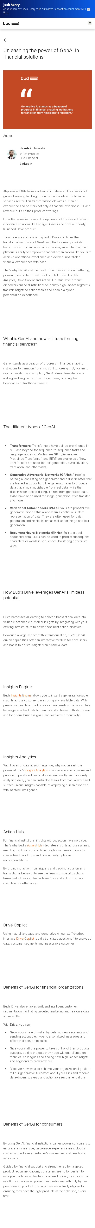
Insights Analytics (36, 770)
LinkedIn (26, 163)
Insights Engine (21, 695)
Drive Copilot (24, 938)
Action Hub (34, 845)
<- (5, 40)
